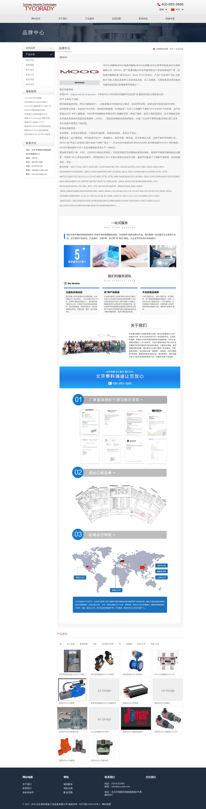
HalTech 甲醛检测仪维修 (34, 110)
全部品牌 (116, 18)
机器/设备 (30, 79)
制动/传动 (30, 84)
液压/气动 (30, 60)
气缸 (95, 644)
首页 (172, 49)
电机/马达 (155, 644)
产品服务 (89, 18)
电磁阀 (129, 644)
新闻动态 (143, 18)
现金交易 (68, 788)
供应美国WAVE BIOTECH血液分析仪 (40, 134)
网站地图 (106, 804)
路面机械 (84, 644)
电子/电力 (30, 70)
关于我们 (62, 18)
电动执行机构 (108, 644)
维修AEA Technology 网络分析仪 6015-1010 (42, 118)
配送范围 (68, 792)
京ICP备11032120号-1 (89, 804)
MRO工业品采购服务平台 (39, 7)
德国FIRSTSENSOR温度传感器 (37, 126)
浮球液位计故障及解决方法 (35, 114)
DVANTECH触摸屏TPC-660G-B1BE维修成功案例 (45, 106)
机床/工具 (30, 75)
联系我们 (27, 788)
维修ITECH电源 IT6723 (34, 122)
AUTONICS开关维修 (33, 98)
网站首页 (35, 18)
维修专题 (170, 18)
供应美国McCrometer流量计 (36, 102)
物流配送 (68, 784)
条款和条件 (28, 792)
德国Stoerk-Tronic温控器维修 (36, 130)
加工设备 (71, 644)
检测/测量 (30, 65)
